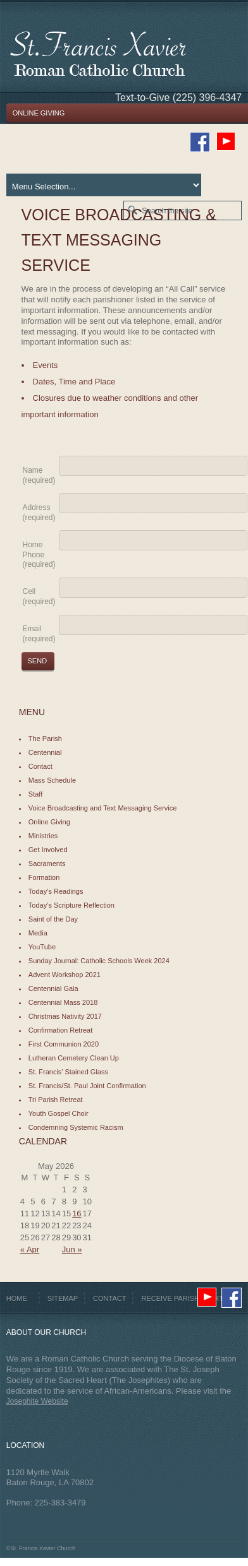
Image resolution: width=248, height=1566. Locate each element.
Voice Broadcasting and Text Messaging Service (102, 808)
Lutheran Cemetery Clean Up (73, 1058)
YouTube (42, 947)
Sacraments (47, 863)
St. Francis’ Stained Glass (68, 1072)
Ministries (43, 835)
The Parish (45, 738)
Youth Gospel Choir (58, 1113)
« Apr (29, 1249)
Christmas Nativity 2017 (65, 1016)
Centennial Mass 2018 (62, 1002)
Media (37, 933)
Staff (35, 794)
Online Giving (49, 822)
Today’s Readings (56, 891)
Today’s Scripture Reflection (71, 905)
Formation (44, 877)
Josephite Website (37, 1401)
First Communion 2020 (63, 1044)
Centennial (45, 752)
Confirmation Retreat (60, 1030)
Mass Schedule (52, 780)
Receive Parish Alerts (184, 1298)
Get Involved (48, 849)
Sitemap (62, 1298)
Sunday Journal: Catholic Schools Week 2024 (99, 960)
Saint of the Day (53, 919)
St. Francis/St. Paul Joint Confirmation (87, 1085)
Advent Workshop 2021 (64, 974)
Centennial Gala (53, 988)
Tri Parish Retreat (55, 1099)
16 (76, 1213)
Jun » (72, 1249)
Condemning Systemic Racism (75, 1127)
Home (16, 1298)
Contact (40, 766)
